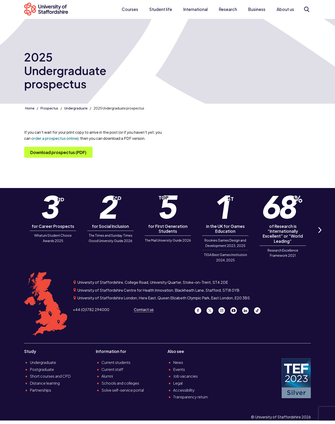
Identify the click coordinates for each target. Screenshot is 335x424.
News (178, 362)
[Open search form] (306, 9)
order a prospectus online (54, 138)
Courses (130, 9)
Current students (116, 362)
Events (179, 369)
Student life (160, 9)
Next (319, 235)
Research (228, 9)
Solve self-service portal (122, 390)
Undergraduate (75, 108)
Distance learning (45, 383)
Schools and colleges (120, 383)
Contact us (144, 309)
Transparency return (190, 396)
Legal (178, 383)
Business (256, 9)
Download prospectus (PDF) (58, 152)
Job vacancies (185, 376)
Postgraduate (42, 369)
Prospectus (49, 108)
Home (29, 108)
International (195, 9)
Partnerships (40, 390)
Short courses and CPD (50, 376)
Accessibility (184, 390)
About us (285, 9)
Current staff (112, 369)
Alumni (107, 376)
